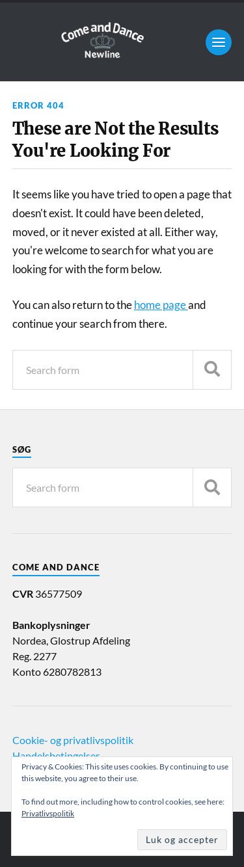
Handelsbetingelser (56, 755)
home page (161, 305)
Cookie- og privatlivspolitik (72, 740)
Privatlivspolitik (47, 813)
